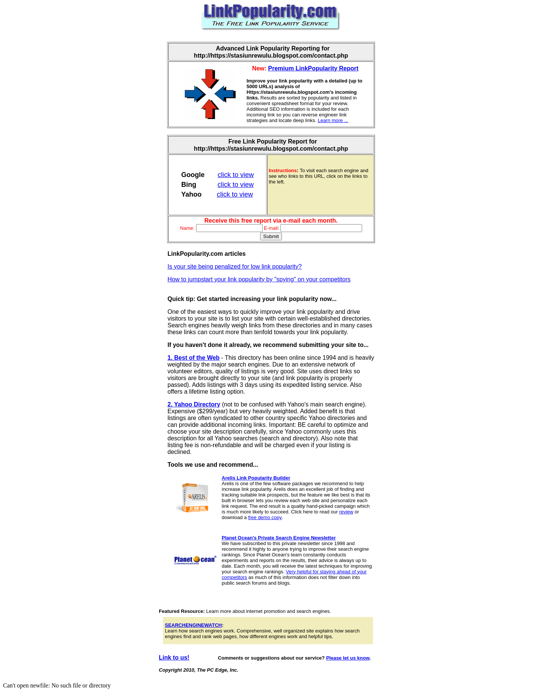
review (346, 512)
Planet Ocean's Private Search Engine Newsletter (279, 538)
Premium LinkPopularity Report (313, 68)
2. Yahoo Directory (193, 404)
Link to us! (174, 657)
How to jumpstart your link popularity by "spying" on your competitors (258, 279)
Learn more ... (333, 120)
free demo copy (265, 517)
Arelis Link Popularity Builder (256, 478)
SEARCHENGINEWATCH (193, 625)
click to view (236, 175)
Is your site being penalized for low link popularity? (234, 266)
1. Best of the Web (193, 357)
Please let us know (347, 658)
